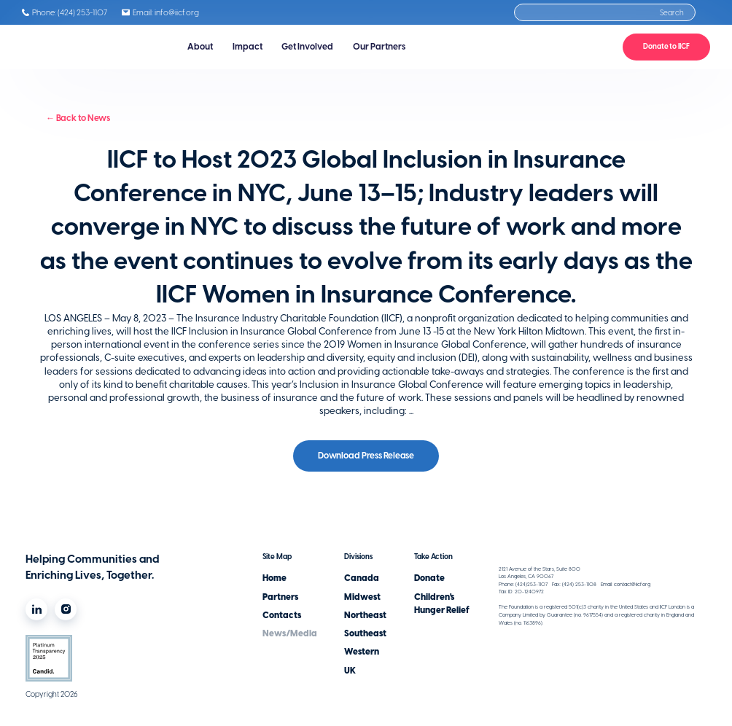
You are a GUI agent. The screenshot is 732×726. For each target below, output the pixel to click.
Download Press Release (366, 455)
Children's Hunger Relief (442, 603)
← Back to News (78, 118)
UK (350, 671)
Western (361, 652)
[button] (200, 47)
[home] (85, 47)
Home (274, 578)
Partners (280, 597)
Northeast (365, 615)
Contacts (281, 615)
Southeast (365, 633)
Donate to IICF (666, 46)
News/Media (289, 633)
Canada (361, 578)
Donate (429, 578)
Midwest (362, 597)
